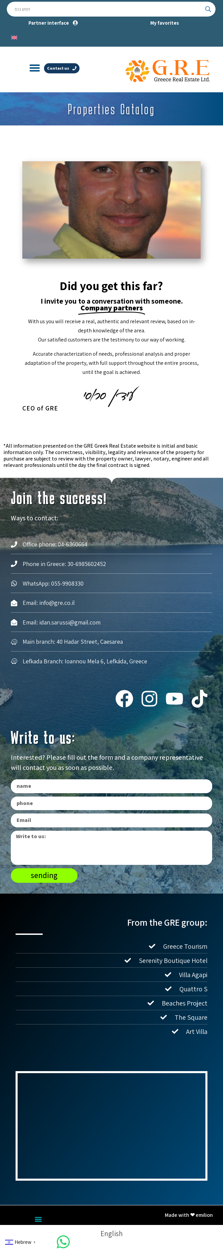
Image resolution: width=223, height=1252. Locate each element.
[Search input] (108, 9)
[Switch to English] (14, 36)
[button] (34, 68)
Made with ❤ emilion (189, 1215)
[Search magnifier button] (208, 9)
